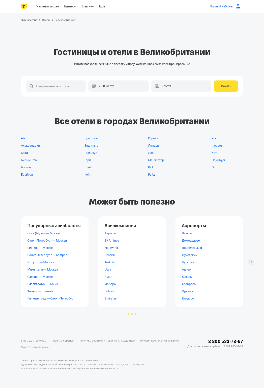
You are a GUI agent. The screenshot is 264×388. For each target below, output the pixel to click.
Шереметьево (192, 247)
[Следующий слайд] (251, 262)
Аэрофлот (112, 233)
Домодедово (191, 240)
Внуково (187, 233)
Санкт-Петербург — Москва (47, 240)
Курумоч (188, 298)
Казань (187, 276)
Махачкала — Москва (42, 269)
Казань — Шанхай (40, 291)
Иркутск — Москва (40, 262)
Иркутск (188, 291)
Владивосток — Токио (42, 284)
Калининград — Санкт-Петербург (51, 298)
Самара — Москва (40, 276)
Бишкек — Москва (40, 247)
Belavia (109, 291)
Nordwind (111, 247)
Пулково (188, 262)
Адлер (186, 269)
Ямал (108, 276)
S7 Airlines (112, 240)
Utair (108, 269)
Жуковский (189, 255)
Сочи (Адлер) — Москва (44, 233)
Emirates (111, 298)
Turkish (110, 262)
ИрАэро (110, 284)
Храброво (189, 284)
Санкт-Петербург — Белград (47, 255)
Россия (110, 255)
